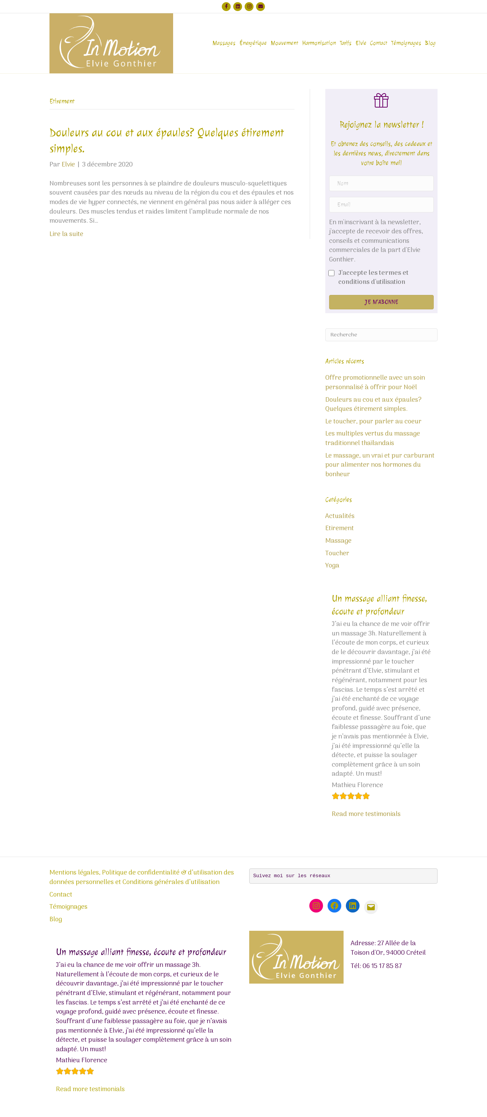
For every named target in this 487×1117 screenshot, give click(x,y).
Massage (338, 541)
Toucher (337, 553)
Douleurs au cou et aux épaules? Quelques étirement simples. (373, 405)
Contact (378, 43)
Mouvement (284, 43)
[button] (381, 302)
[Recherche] (381, 334)
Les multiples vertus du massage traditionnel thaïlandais (372, 439)
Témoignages (406, 43)
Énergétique (253, 43)
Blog (430, 43)
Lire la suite (66, 234)
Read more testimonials (366, 814)
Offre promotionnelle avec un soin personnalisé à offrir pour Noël (375, 383)
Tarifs (346, 43)
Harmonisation (319, 43)
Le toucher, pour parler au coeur (373, 422)
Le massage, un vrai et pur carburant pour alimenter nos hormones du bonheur (379, 465)
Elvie (360, 43)
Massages (224, 43)
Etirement (339, 528)
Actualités (340, 516)
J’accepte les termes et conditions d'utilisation (373, 278)
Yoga (332, 566)
